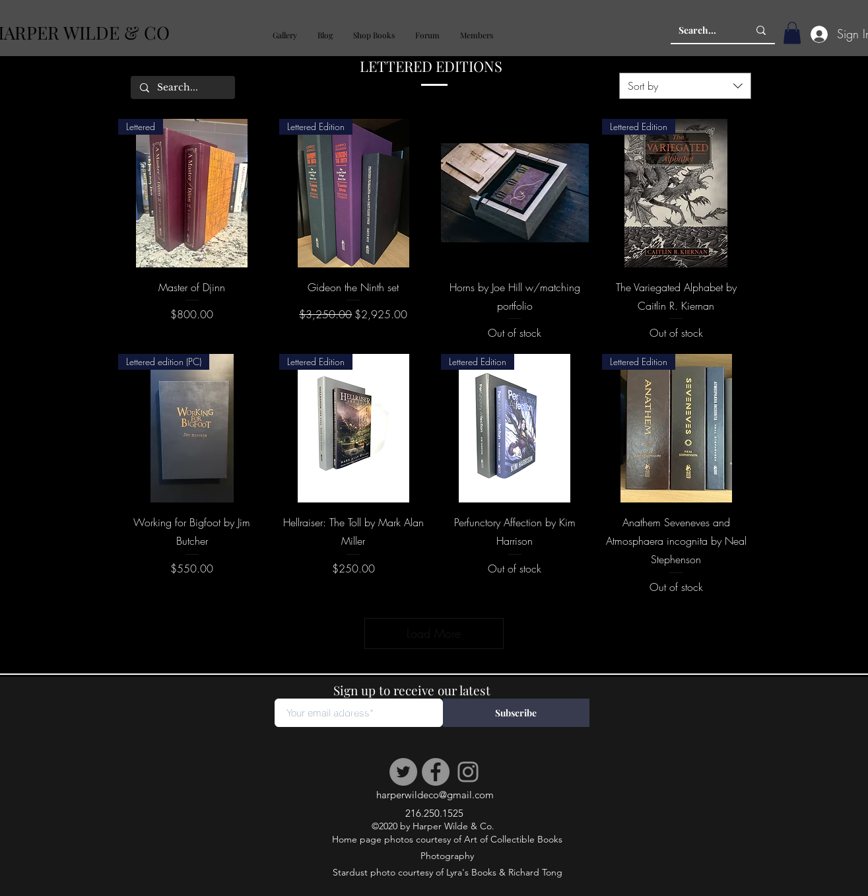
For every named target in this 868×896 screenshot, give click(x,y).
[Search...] (704, 30)
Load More (434, 633)
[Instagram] (468, 772)
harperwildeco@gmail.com (435, 794)
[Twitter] (403, 772)
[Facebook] (436, 772)
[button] (284, 35)
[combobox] (685, 86)
